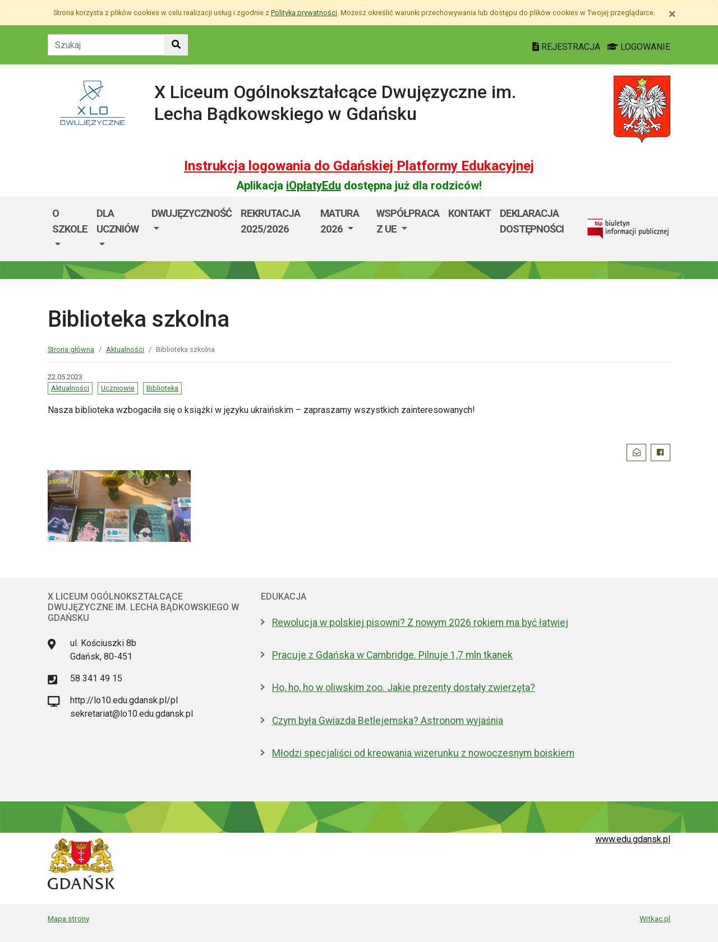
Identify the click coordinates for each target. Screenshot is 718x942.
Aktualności (125, 349)
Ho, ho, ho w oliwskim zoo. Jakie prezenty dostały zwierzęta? (403, 687)
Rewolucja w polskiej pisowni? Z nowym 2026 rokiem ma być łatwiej (420, 622)
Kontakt (469, 213)
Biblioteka (162, 388)
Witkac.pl (654, 918)
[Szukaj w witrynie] (176, 44)
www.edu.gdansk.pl (632, 839)
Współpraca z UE (407, 221)
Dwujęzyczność (191, 213)
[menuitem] (70, 229)
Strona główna (71, 349)
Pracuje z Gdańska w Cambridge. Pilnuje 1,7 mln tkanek (392, 655)
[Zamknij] (672, 14)
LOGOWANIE (638, 46)
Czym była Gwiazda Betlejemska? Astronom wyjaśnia (387, 720)
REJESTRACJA (567, 46)
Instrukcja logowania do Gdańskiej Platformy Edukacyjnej (359, 166)
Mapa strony (68, 918)
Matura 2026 (339, 221)
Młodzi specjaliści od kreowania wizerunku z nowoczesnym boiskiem (423, 753)
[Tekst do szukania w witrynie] (106, 44)
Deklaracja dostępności (532, 221)
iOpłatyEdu (313, 185)
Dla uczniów (117, 221)
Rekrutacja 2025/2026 (270, 221)
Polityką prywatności (304, 12)
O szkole (70, 221)
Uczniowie (118, 388)
